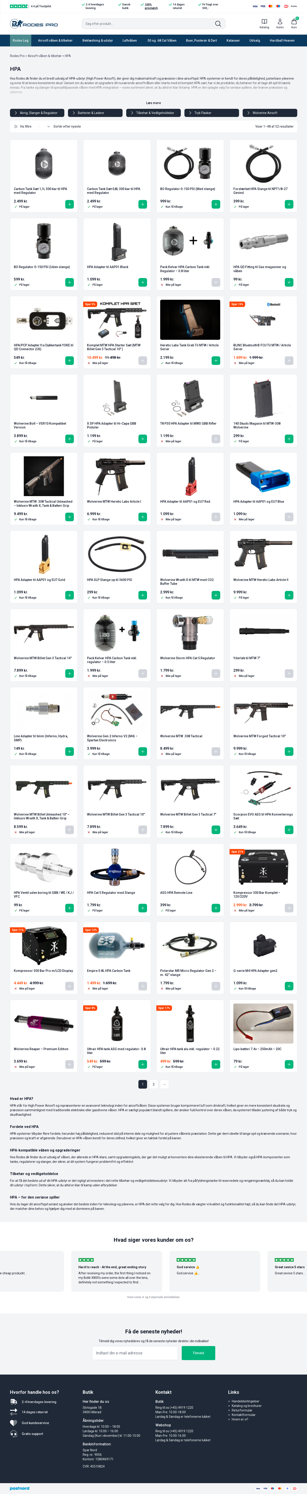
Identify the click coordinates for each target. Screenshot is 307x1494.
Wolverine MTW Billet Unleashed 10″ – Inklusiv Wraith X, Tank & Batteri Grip (42, 816)
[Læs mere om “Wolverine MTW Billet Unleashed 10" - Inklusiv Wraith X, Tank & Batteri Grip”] (69, 830)
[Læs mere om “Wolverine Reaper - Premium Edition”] (69, 1064)
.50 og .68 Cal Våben (161, 40)
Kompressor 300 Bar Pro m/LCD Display (43, 971)
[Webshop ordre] (69, 126)
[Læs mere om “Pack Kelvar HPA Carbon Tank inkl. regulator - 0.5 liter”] (142, 673)
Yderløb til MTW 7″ (246, 658)
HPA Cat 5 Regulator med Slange (111, 892)
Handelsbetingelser (245, 1401)
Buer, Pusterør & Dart (201, 40)
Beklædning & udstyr (97, 40)
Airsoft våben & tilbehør (55, 40)
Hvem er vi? (240, 1419)
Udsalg (254, 40)
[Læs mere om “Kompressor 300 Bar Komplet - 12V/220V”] (289, 908)
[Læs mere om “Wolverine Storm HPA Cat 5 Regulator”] (216, 673)
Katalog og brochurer (247, 1406)
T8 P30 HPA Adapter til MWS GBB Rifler (188, 423)
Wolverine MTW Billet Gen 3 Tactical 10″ (116, 814)
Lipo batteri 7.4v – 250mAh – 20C (257, 1049)
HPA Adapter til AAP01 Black (107, 267)
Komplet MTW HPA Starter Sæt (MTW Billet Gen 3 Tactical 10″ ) (113, 347)
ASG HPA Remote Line (176, 892)
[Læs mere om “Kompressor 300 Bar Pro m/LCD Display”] (69, 986)
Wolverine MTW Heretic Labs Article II (260, 580)
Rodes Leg (21, 40)
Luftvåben (130, 40)
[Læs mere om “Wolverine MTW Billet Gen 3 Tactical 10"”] (142, 830)
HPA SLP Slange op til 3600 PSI (109, 580)
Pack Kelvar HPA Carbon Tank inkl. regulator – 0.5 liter (112, 660)
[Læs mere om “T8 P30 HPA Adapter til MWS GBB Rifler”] (216, 439)
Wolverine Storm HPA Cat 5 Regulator (187, 658)
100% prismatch (149, 6)
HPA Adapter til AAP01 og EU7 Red (185, 501)
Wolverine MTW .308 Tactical (181, 736)
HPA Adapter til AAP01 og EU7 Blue (258, 501)
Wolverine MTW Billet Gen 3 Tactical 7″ (188, 814)
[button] (69, 204)
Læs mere (153, 103)
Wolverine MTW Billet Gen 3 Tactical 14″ (43, 658)
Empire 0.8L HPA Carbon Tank (108, 971)
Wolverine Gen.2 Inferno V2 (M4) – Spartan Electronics (112, 738)
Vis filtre (22, 126)
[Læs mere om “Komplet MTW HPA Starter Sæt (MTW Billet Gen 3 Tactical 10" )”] (142, 360)
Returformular (242, 1410)
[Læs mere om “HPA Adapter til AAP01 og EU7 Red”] (216, 517)
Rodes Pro (17, 56)
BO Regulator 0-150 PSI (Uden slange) (42, 267)
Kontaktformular (244, 1415)
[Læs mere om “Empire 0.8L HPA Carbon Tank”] (142, 986)
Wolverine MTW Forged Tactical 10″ (259, 736)
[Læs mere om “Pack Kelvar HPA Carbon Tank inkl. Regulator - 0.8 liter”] (216, 282)
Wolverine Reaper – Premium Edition (41, 1049)
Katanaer (233, 40)
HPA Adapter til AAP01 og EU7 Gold (39, 580)
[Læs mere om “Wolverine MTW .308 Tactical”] (216, 751)
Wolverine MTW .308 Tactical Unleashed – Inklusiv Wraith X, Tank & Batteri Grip (43, 503)
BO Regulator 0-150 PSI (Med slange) (187, 189)
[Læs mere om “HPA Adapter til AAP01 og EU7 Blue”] (289, 517)
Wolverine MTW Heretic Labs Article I (114, 501)
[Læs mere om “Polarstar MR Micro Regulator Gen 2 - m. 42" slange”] (216, 986)
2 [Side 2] (154, 1084)
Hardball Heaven (282, 40)
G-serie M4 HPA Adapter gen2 (255, 971)
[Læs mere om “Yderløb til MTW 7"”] (289, 673)
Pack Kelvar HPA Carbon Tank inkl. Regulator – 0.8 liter (185, 269)
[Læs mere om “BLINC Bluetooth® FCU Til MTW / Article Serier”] (289, 360)
